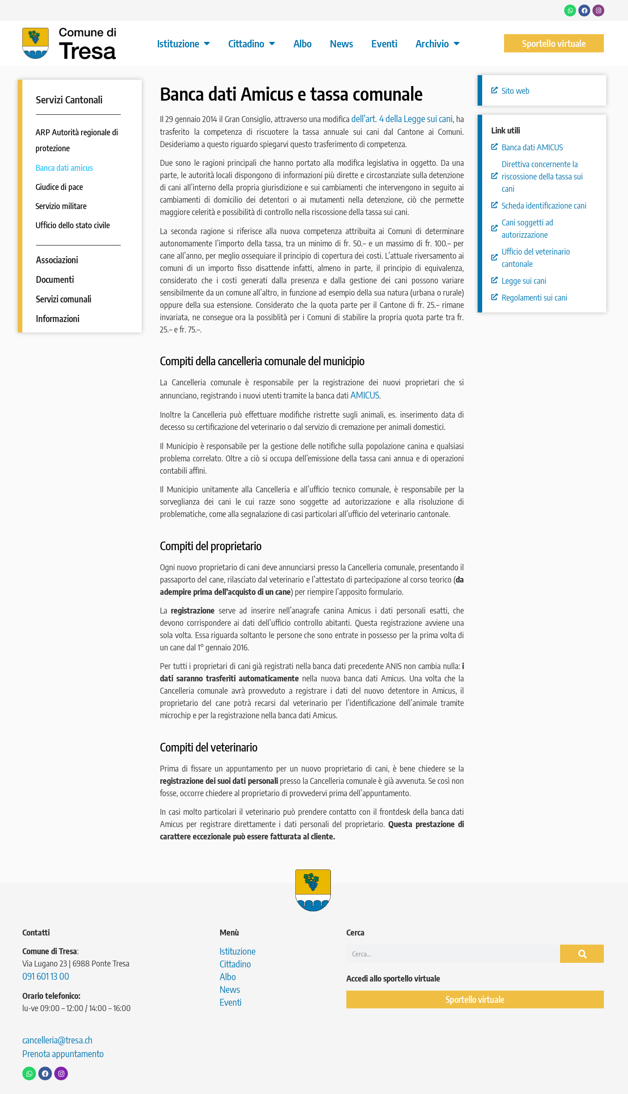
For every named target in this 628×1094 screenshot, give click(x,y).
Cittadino (251, 43)
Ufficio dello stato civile (73, 225)
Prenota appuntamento (63, 1053)
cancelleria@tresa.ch (57, 1039)
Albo (302, 43)
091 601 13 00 (45, 976)
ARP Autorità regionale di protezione (77, 140)
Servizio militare (61, 205)
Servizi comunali (63, 298)
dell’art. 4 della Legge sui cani (402, 118)
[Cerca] (582, 954)
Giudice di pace (60, 186)
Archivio (438, 43)
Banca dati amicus (64, 167)
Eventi (384, 43)
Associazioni (57, 259)
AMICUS (364, 394)
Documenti (55, 279)
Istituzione (183, 43)
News (341, 43)
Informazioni (57, 318)
